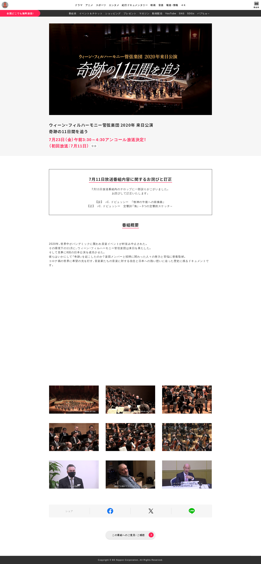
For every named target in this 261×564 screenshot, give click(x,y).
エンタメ (114, 5)
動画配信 (157, 13)
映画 (153, 5)
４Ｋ (183, 5)
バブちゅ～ (203, 13)
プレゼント (130, 13)
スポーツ (101, 5)
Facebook (110, 511)
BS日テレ (17, 5)
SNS (182, 13)
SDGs (190, 13)
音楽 (161, 5)
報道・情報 (172, 5)
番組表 (73, 13)
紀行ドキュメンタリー (135, 5)
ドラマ (79, 5)
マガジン (144, 13)
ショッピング (113, 13)
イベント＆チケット (91, 13)
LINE (191, 511)
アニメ (89, 5)
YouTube (170, 13)
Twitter (151, 511)
